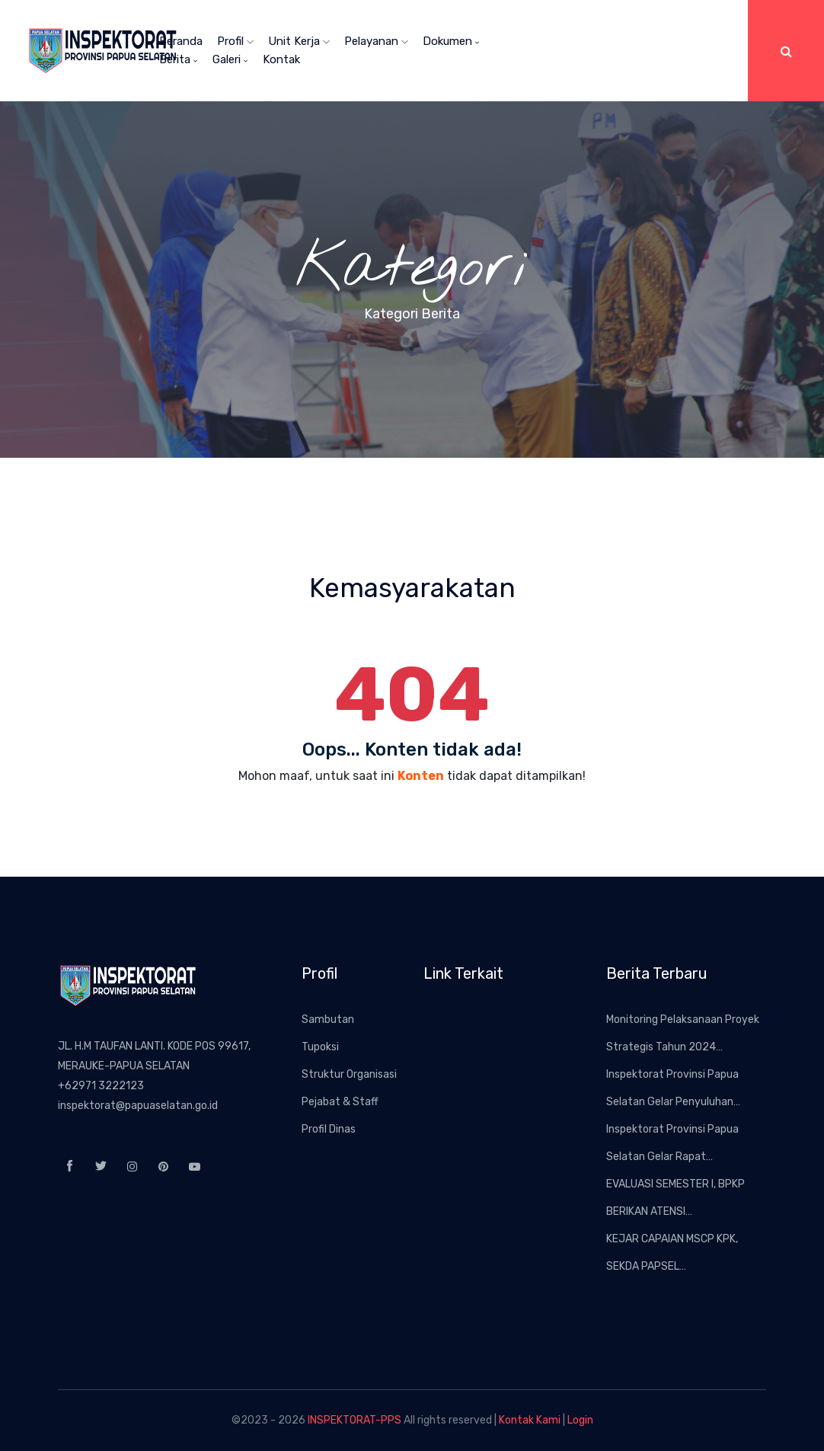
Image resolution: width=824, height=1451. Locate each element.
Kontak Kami (530, 1420)
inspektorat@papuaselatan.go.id (138, 1105)
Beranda (181, 41)
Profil (235, 41)
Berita (178, 59)
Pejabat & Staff (340, 1101)
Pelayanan (376, 41)
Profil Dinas (329, 1129)
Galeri (230, 59)
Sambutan (328, 1019)
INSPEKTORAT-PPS (354, 1420)
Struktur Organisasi (349, 1074)
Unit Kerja (299, 41)
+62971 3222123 (101, 1085)
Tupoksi (320, 1046)
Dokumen (451, 41)
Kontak (281, 59)
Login (580, 1420)
